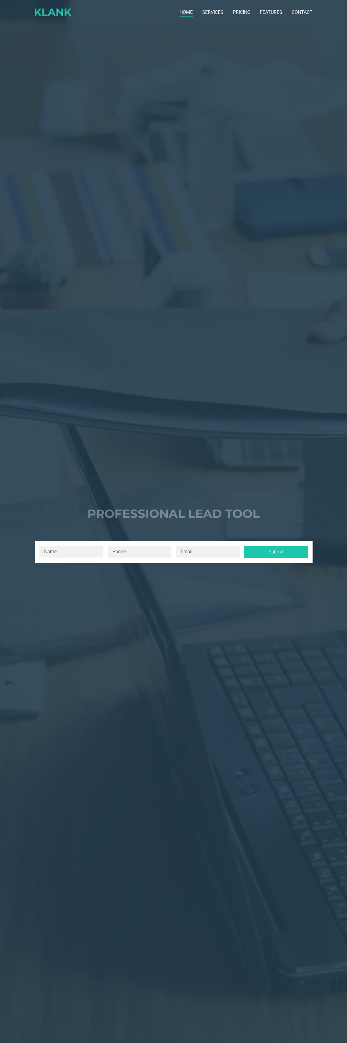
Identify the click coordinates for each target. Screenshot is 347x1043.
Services (212, 12)
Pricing (241, 12)
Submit (276, 552)
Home (186, 12)
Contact (302, 12)
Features (271, 12)
